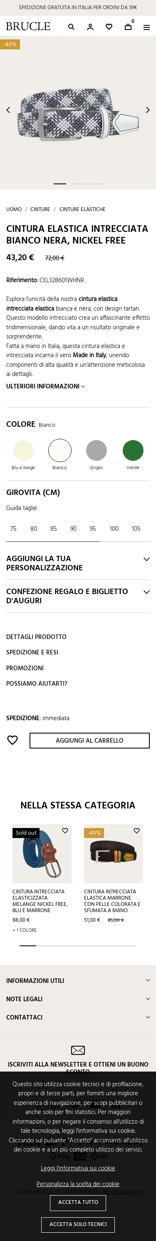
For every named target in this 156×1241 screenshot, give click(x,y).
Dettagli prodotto (36, 637)
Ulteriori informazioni (42, 387)
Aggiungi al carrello (90, 741)
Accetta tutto (78, 1202)
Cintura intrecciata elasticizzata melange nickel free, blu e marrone (40, 901)
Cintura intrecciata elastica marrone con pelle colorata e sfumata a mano (112, 901)
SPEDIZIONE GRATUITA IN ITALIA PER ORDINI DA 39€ (78, 7)
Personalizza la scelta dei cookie (78, 1184)
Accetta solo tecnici (78, 1224)
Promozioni (25, 669)
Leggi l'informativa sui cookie (78, 1169)
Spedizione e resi (32, 653)
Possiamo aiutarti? (36, 684)
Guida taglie (21, 508)
